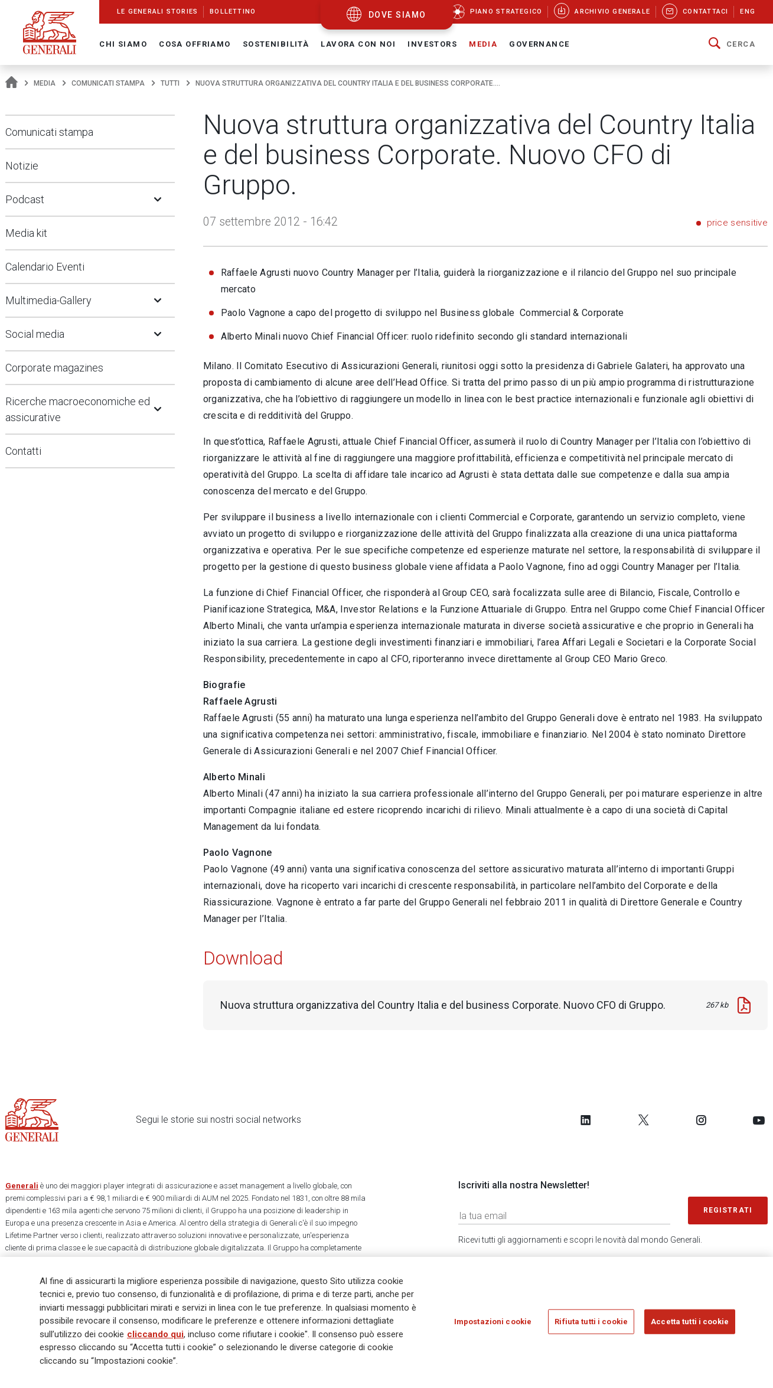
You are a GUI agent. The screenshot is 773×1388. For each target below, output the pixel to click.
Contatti (23, 451)
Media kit (26, 233)
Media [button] (483, 44)
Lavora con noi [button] (358, 44)
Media (45, 83)
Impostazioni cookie (492, 1325)
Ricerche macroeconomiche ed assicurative (77, 409)
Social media (34, 334)
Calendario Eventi (44, 266)
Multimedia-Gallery (48, 300)
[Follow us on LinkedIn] (586, 1120)
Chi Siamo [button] (123, 44)
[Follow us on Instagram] (701, 1120)
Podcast (24, 199)
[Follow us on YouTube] (759, 1120)
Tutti (170, 83)
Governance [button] (539, 44)
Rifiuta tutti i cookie (591, 1325)
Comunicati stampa (108, 83)
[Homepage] (11, 83)
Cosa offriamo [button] (195, 44)
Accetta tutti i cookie (690, 1325)
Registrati (728, 1210)
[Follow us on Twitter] (644, 1120)
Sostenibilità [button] (276, 44)
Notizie (21, 165)
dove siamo (397, 14)
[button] (732, 44)
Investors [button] (432, 44)
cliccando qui (155, 1338)
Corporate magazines (54, 367)
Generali (21, 1185)
